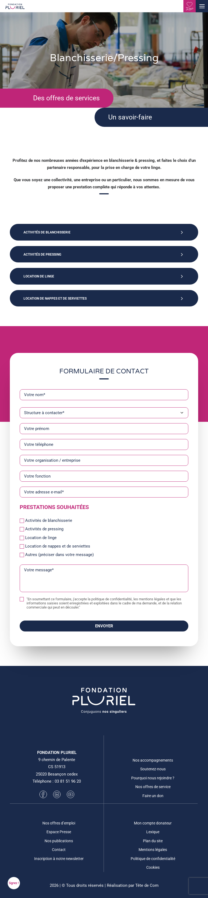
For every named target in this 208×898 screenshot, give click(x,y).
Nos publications (59, 841)
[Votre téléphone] (104, 444)
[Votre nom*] (104, 394)
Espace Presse (58, 832)
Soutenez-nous (153, 769)
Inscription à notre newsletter (59, 858)
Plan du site (153, 841)
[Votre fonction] (104, 476)
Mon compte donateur (153, 823)
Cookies (153, 867)
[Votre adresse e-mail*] (104, 492)
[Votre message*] (104, 578)
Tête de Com (147, 885)
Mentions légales (153, 849)
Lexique (152, 832)
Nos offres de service (153, 787)
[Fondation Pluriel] (15, 8)
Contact (59, 849)
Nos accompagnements (153, 760)
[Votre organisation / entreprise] (104, 460)
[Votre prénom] (104, 428)
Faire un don (152, 796)
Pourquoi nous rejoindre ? (152, 778)
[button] (202, 6)
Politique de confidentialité (153, 858)
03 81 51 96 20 (68, 781)
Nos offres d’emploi (58, 823)
